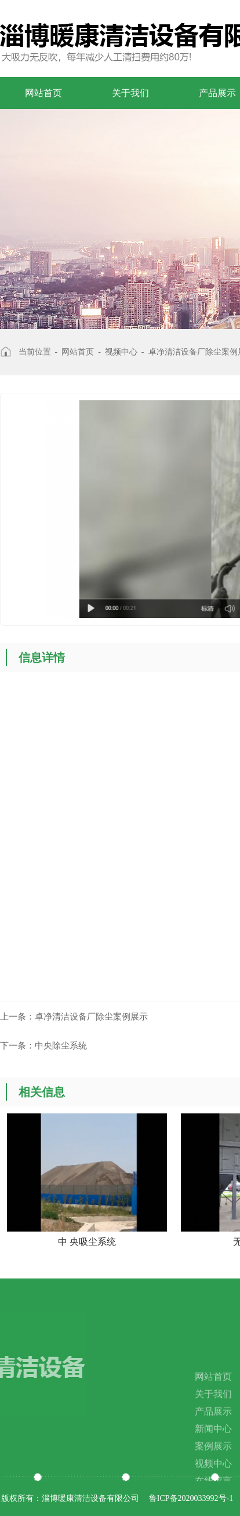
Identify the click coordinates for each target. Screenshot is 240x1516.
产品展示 (213, 1429)
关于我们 (130, 93)
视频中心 (121, 352)
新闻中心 (213, 1446)
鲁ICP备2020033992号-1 (191, 1498)
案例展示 (213, 1463)
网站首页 (43, 93)
